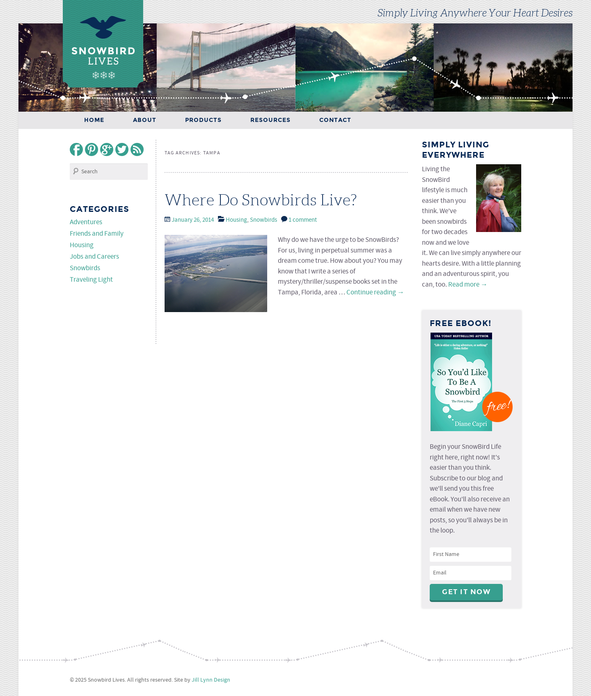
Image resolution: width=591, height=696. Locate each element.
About (144, 120)
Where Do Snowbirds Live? (261, 200)
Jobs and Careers (94, 257)
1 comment (303, 220)
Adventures (86, 222)
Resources (270, 120)
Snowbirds (263, 220)
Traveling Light (91, 280)
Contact (335, 120)
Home (94, 120)
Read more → (468, 284)
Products (203, 120)
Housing (236, 220)
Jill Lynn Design (211, 680)
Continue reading (375, 292)
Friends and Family (97, 234)
